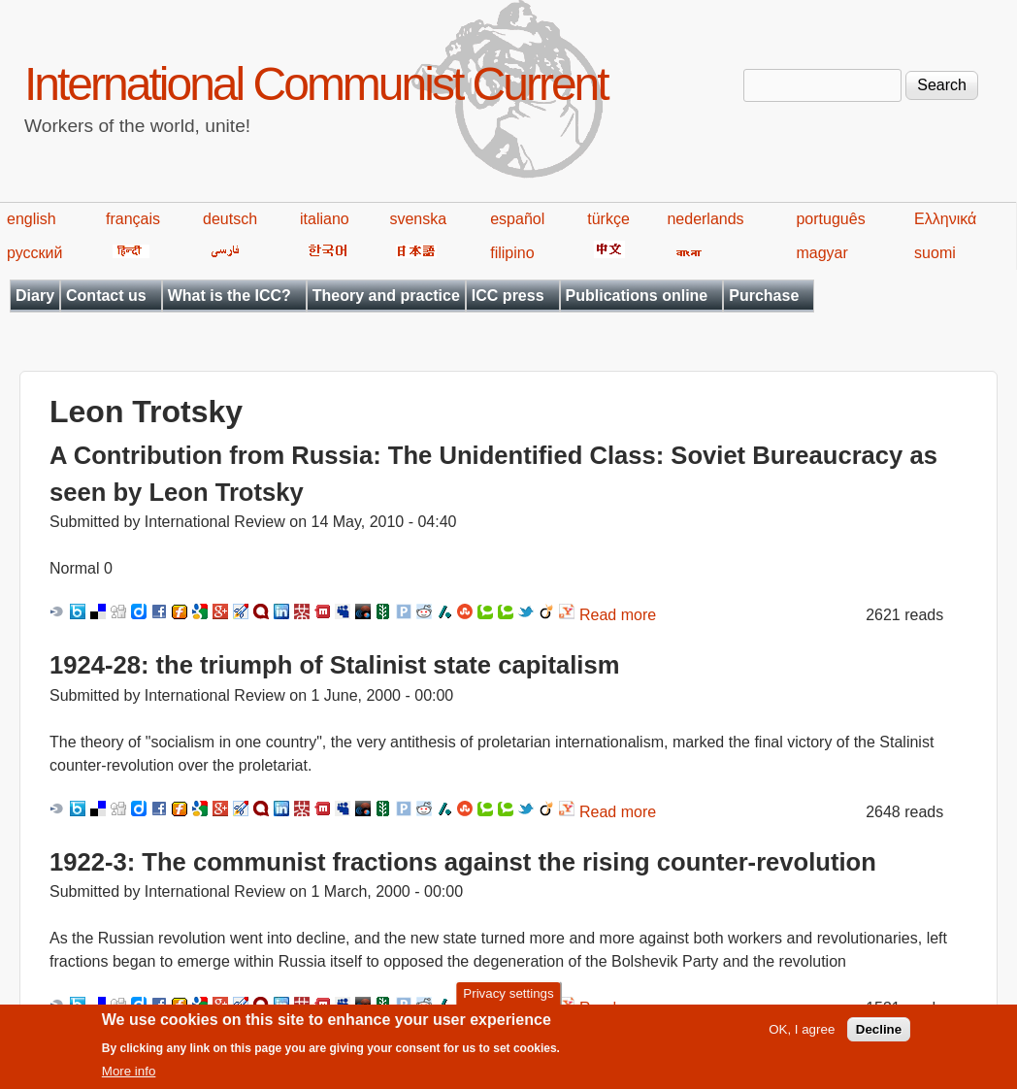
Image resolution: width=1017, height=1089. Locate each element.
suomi (935, 253)
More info (129, 1079)
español (517, 219)
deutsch (230, 219)
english (31, 219)
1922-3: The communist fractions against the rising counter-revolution (462, 861)
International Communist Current (315, 84)
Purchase (764, 295)
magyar (821, 253)
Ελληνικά (945, 219)
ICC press (508, 295)
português (830, 219)
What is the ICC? (229, 295)
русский (34, 253)
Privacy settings (508, 1000)
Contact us (106, 295)
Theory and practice (386, 295)
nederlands (705, 219)
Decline (879, 1037)
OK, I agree (802, 1037)
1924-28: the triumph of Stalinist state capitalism (334, 664)
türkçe (608, 219)
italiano (324, 219)
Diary (35, 295)
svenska (417, 219)
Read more (617, 615)
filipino (512, 253)
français (133, 219)
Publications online (637, 295)
